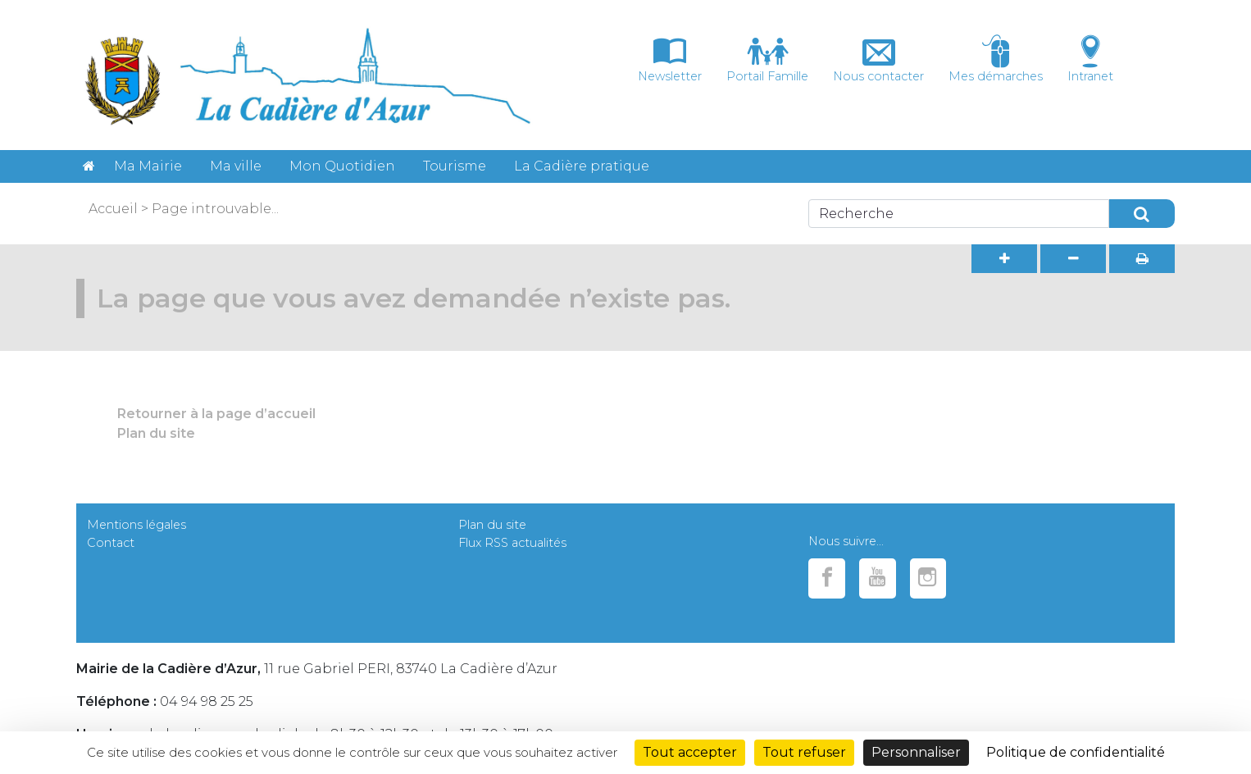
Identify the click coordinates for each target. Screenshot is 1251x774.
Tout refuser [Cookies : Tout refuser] (804, 752)
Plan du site (156, 433)
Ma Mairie (148, 166)
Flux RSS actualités (512, 542)
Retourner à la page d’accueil (216, 413)
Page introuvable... (215, 208)
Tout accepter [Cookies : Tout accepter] (690, 752)
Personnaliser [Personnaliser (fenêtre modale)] (916, 752)
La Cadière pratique (581, 166)
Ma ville (236, 166)
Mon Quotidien (342, 166)
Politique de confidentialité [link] (1075, 752)
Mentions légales (136, 524)
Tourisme (454, 166)
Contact (110, 542)
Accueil (113, 208)
